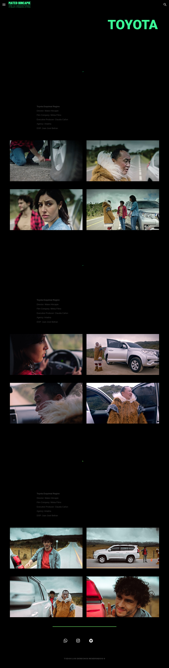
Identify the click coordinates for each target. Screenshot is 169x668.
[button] (4, 4)
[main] (84, 24)
